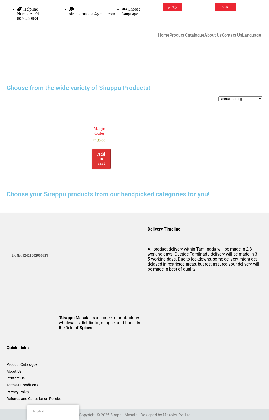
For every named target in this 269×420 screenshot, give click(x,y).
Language (251, 35)
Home (163, 35)
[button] (253, 35)
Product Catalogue (186, 35)
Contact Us (232, 35)
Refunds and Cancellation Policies (34, 399)
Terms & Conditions (22, 385)
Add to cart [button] (101, 159)
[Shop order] (240, 98)
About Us (213, 35)
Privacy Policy (18, 392)
